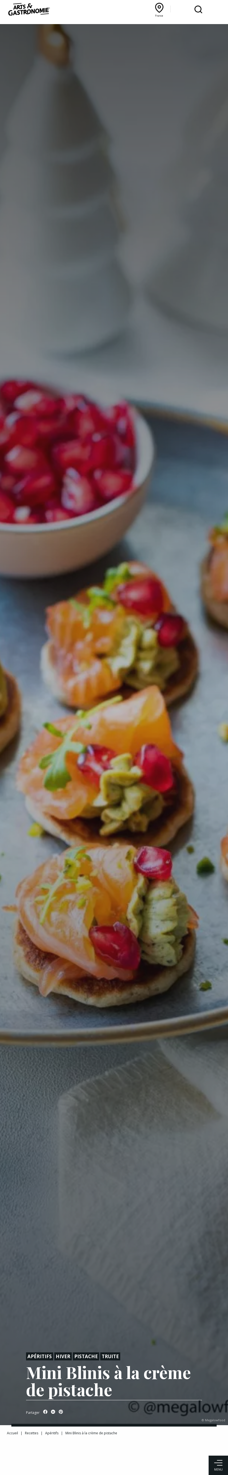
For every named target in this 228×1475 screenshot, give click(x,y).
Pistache (86, 1356)
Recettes (31, 1433)
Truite (110, 1356)
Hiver (63, 1356)
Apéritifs (39, 1356)
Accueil (12, 1433)
